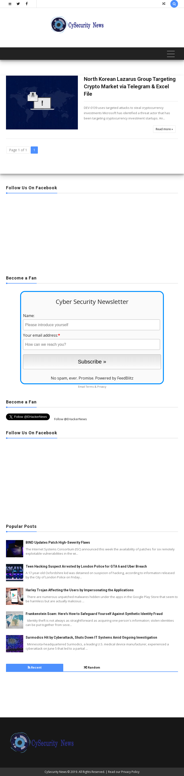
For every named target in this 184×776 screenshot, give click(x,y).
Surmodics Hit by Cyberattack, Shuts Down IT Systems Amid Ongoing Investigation (91, 637)
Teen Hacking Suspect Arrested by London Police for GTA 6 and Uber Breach (86, 566)
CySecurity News (56, 772)
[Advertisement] (92, 232)
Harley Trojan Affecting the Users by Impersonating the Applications (80, 590)
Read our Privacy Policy (123, 772)
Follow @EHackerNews (70, 419)
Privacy (101, 386)
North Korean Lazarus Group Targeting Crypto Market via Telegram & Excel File (130, 86)
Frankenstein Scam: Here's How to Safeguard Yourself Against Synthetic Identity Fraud (94, 614)
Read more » (164, 129)
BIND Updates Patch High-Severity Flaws (58, 542)
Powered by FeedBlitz (114, 378)
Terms (90, 386)
